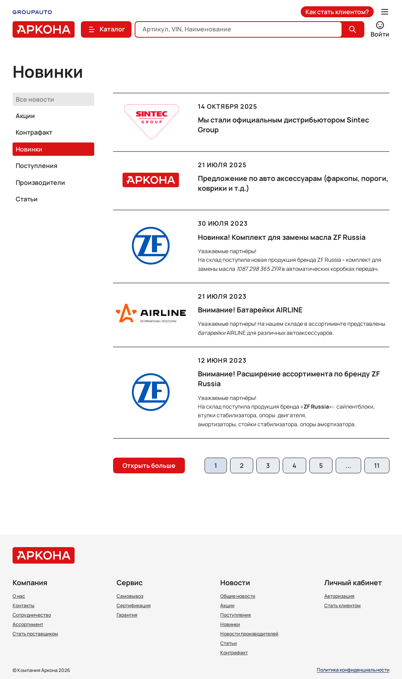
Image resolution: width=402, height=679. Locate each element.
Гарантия (127, 615)
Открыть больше (148, 465)
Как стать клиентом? (337, 11)
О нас (19, 596)
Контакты (24, 605)
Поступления (36, 165)
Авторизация (339, 596)
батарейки (211, 332)
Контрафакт (34, 132)
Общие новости (237, 596)
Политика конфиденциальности (353, 670)
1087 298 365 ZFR (258, 268)
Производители (40, 182)
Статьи (27, 199)
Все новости (35, 99)
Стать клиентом (342, 605)
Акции (25, 115)
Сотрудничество (32, 615)
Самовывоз (130, 596)
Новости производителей (249, 634)
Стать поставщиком (35, 634)
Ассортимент (28, 624)
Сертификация (134, 605)
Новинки (29, 149)
